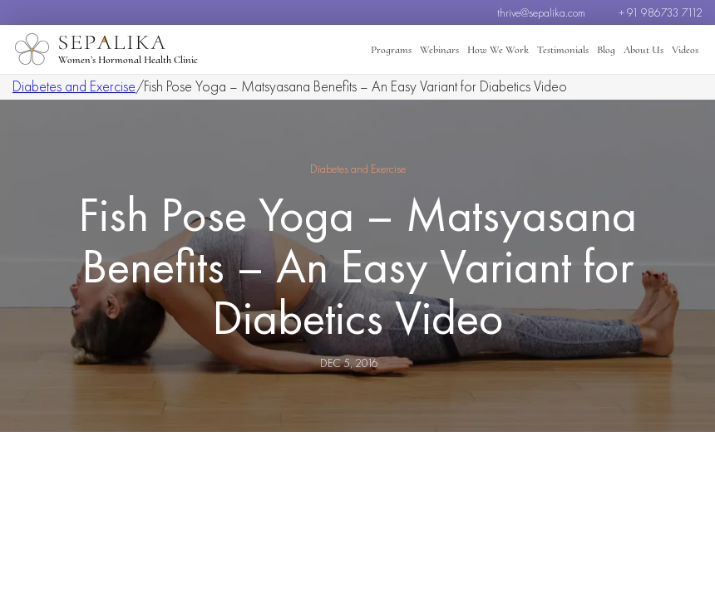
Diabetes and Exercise (74, 86)
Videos (685, 49)
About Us (643, 49)
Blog (606, 49)
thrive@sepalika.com (541, 12)
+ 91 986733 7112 (661, 12)
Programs (391, 49)
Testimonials (563, 49)
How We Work (498, 49)
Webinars (439, 49)
